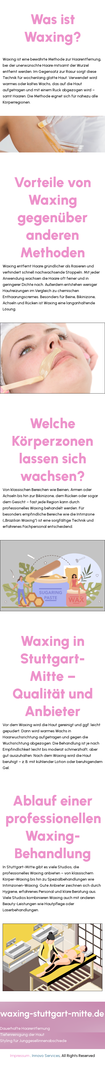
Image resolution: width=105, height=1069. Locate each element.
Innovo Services (46, 1055)
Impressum (19, 1055)
